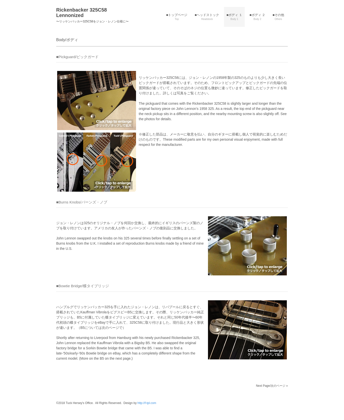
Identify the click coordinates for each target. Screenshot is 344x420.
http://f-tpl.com (147, 403)
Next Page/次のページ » (272, 385)
